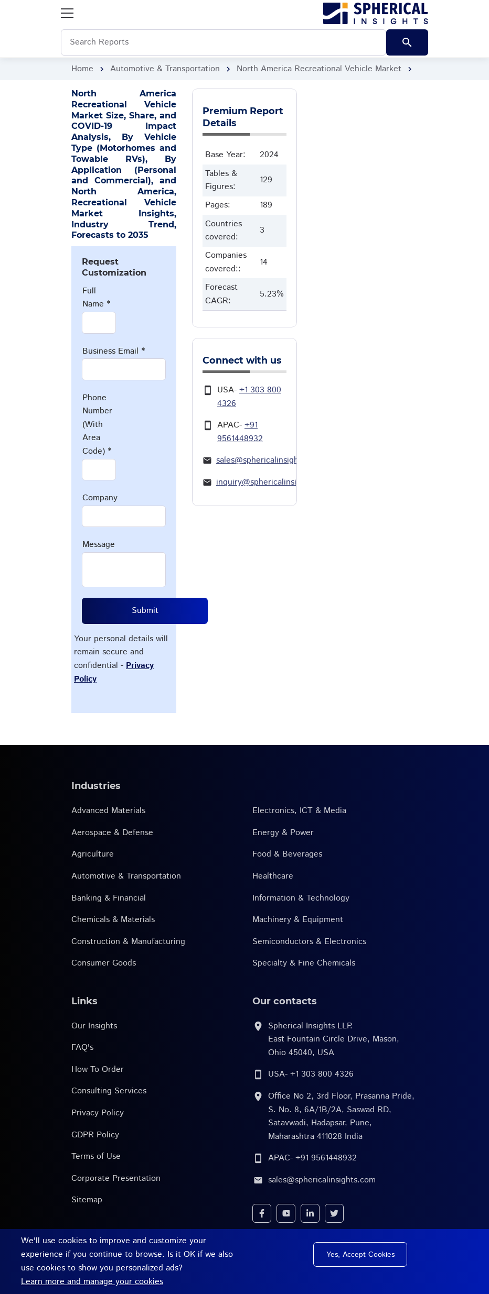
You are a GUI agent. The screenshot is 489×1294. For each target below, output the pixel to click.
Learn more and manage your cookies (92, 1282)
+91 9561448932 (326, 1158)
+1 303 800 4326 (322, 1074)
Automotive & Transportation (165, 69)
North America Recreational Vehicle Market (319, 69)
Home (82, 69)
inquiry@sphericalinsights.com (273, 482)
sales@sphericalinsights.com (270, 460)
